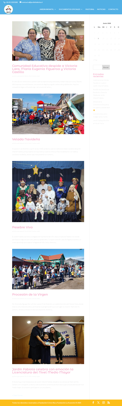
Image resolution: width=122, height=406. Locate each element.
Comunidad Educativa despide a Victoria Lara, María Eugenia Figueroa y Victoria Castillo (44, 69)
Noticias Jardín (36, 76)
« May (95, 60)
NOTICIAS (101, 9)
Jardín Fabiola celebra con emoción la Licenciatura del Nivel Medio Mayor (42, 370)
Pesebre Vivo (22, 227)
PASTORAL (90, 9)
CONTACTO (113, 9)
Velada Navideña (26, 139)
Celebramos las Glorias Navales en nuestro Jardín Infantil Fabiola (101, 83)
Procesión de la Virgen (30, 294)
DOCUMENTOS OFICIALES (69, 9)
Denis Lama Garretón (19, 76)
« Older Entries (17, 395)
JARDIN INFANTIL (47, 9)
